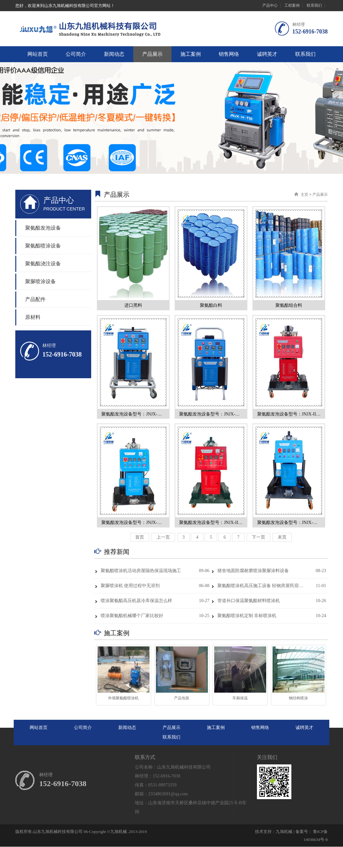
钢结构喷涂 (298, 698)
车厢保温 (240, 698)
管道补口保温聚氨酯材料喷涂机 (245, 601)
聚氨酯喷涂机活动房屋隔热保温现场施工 (137, 571)
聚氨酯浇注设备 (41, 263)
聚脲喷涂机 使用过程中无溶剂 (127, 586)
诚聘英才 (267, 54)
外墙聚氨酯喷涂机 (123, 698)
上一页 (163, 537)
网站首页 (37, 54)
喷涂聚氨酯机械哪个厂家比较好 (128, 616)
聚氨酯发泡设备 (41, 228)
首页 (139, 537)
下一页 (258, 537)
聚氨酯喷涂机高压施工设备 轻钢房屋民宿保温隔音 (257, 586)
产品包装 (181, 698)
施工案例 (190, 54)
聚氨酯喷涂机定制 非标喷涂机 (244, 616)
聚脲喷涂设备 (38, 281)
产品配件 (33, 299)
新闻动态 (114, 54)
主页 (304, 194)
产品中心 (270, 5)
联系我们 (314, 5)
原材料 (30, 317)
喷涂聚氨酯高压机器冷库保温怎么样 (133, 601)
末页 (282, 537)
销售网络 (229, 54)
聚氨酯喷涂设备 (41, 245)
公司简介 (76, 54)
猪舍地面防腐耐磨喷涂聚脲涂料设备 (250, 571)
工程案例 (292, 5)
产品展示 (152, 54)
